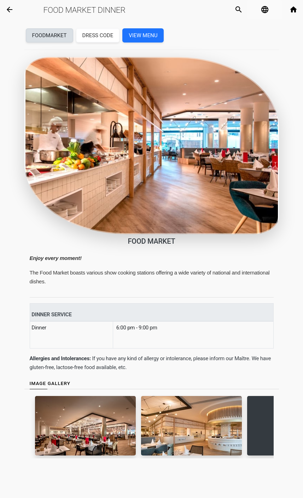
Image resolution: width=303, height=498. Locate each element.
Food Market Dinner (84, 10)
